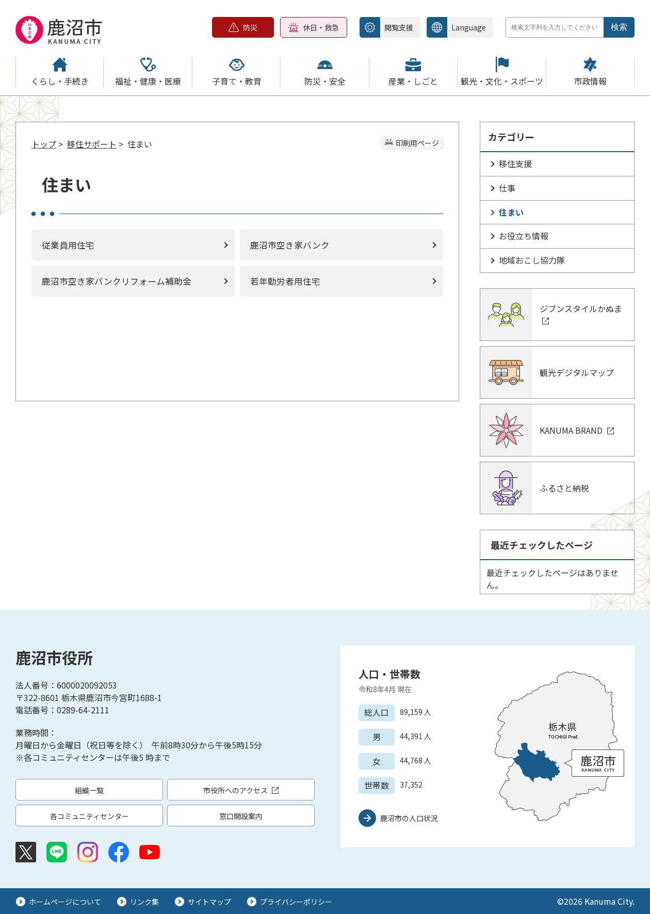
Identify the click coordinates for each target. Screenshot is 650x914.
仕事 (507, 188)
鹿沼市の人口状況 (409, 818)
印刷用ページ (417, 143)
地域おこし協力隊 (532, 260)
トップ (43, 144)
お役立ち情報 (523, 236)
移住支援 (515, 163)
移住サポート (92, 144)
